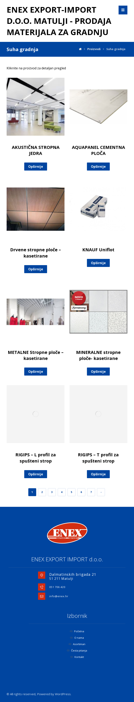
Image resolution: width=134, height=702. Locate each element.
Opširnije (35, 166)
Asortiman (77, 644)
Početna (77, 631)
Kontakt (77, 657)
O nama (77, 637)
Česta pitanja (77, 650)
